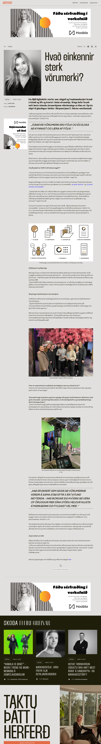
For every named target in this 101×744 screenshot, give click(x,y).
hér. (70, 559)
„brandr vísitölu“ (77, 184)
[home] (7, 3)
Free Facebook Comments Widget (61, 569)
